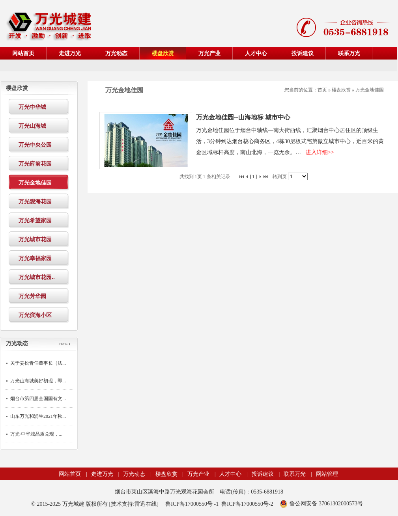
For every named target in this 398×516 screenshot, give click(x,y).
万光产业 (198, 474)
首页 (322, 90)
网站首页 (70, 474)
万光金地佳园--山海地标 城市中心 (243, 117)
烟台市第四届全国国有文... (38, 398)
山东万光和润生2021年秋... (38, 416)
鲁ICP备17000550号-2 (247, 504)
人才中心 (230, 474)
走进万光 (102, 474)
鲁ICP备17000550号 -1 (192, 504)
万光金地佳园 (369, 90)
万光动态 (134, 474)
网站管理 (327, 474)
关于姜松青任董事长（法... (38, 363)
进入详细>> (320, 152)
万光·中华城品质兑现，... (36, 434)
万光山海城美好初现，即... (38, 381)
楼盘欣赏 (341, 90)
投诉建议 (263, 474)
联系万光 (295, 474)
